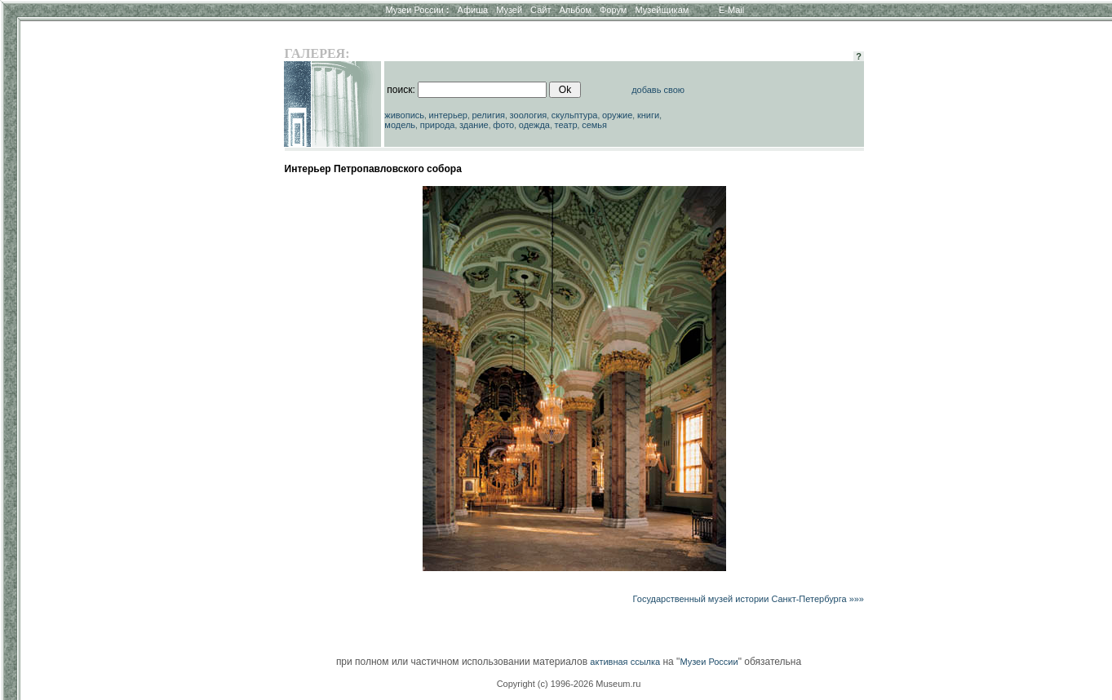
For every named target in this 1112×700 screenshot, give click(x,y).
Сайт (540, 10)
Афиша (473, 10)
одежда (534, 125)
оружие (617, 115)
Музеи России (417, 10)
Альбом (575, 10)
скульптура (575, 115)
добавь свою (657, 90)
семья (594, 125)
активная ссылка (625, 662)
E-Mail (731, 10)
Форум (613, 10)
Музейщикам (662, 10)
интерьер (448, 115)
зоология (528, 115)
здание (474, 125)
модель (399, 125)
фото (503, 125)
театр (566, 125)
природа (437, 125)
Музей (509, 10)
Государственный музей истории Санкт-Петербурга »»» (748, 599)
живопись (404, 115)
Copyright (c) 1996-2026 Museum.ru (569, 684)
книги (648, 115)
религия (489, 115)
